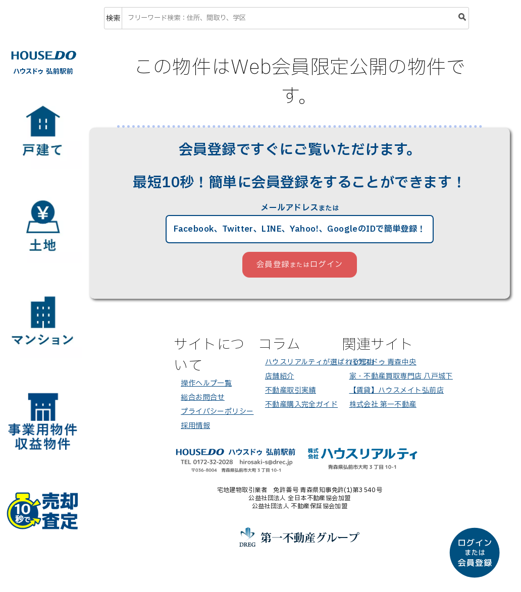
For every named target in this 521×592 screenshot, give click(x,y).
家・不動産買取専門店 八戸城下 (401, 376)
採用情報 (195, 425)
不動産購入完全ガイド (301, 404)
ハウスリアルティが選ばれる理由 (319, 362)
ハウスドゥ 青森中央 (382, 362)
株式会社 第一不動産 (382, 404)
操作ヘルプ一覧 (206, 383)
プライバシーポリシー (217, 411)
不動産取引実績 (290, 390)
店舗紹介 (279, 376)
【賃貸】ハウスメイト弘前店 (396, 390)
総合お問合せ (203, 397)
